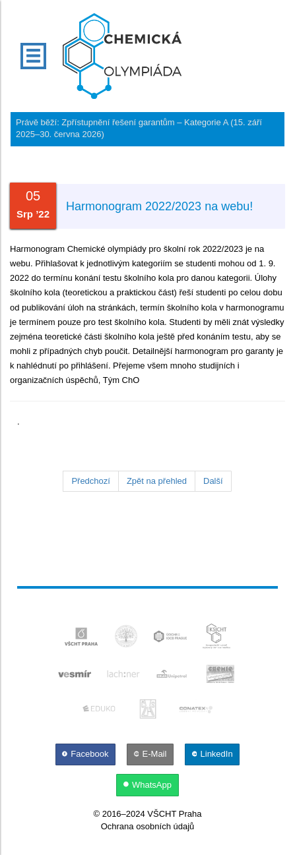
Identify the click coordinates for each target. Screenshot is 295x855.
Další (213, 481)
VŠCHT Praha (174, 814)
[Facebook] (86, 754)
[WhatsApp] (147, 785)
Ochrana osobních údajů (148, 826)
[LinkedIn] (212, 754)
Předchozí (90, 481)
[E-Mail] (151, 754)
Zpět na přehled (157, 481)
